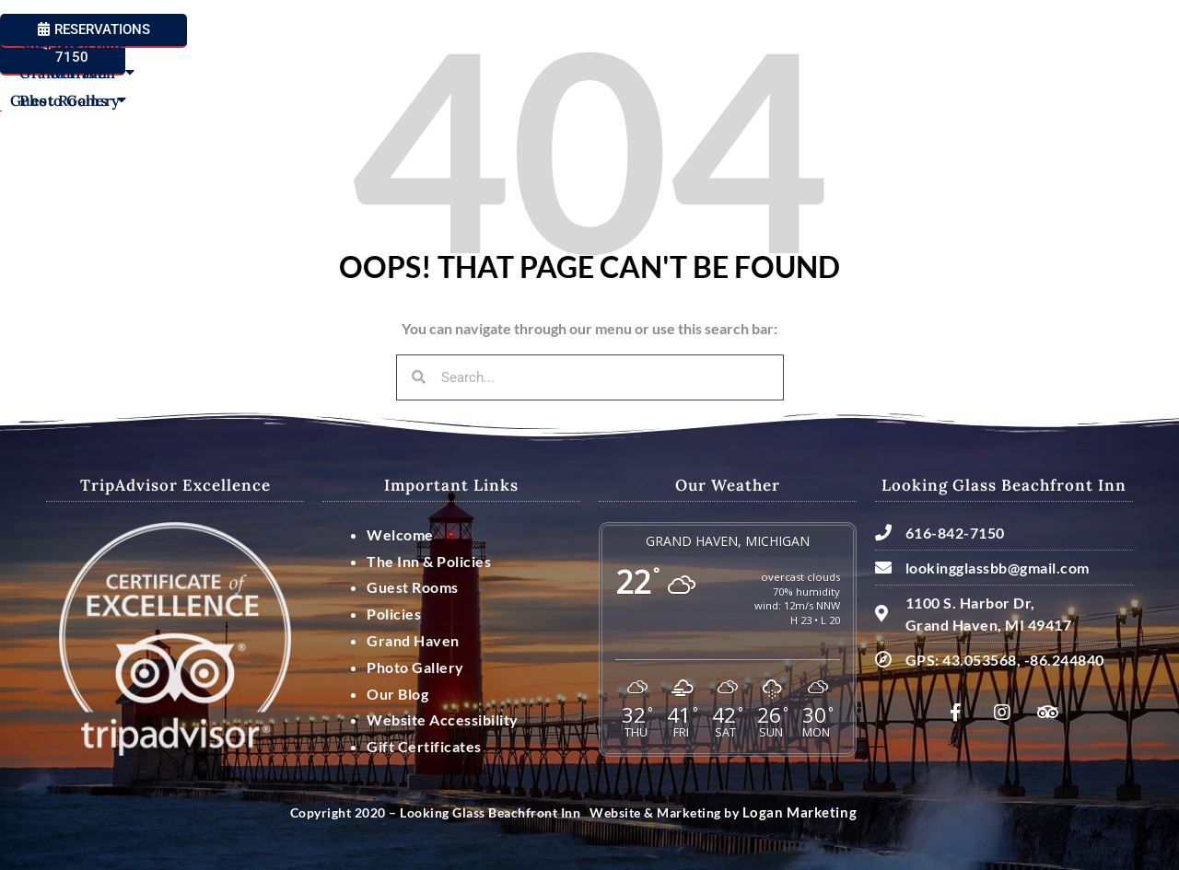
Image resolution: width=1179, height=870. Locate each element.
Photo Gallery (1044, 82)
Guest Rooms (380, 82)
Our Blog (397, 693)
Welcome (173, 82)
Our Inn (265, 82)
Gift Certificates (424, 746)
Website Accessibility (443, 719)
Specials (809, 82)
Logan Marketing (794, 812)
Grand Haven (917, 82)
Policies (394, 613)
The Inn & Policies (429, 561)
